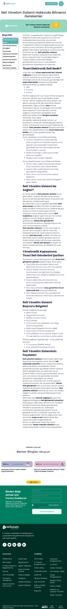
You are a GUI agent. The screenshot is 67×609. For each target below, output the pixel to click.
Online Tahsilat (56, 568)
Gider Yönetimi (56, 595)
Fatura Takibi (55, 586)
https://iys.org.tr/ (48, 422)
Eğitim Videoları (24, 566)
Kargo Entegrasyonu (55, 576)
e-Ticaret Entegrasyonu (39, 563)
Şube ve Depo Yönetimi (39, 586)
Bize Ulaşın (7, 562)
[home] (9, 3)
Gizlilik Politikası (24, 582)
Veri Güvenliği (8, 575)
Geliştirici (22, 578)
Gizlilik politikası (51, 607)
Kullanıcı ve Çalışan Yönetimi (57, 590)
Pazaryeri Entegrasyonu (55, 560)
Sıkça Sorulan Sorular (23, 570)
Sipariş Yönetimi (40, 578)
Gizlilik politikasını (54, 505)
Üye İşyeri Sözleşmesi (7, 579)
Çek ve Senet (39, 582)
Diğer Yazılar (33, 482)
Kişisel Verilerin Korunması (9, 585)
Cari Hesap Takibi (57, 571)
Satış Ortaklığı (24, 575)
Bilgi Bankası (23, 562)
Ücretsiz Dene (51, 4)
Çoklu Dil (37, 575)
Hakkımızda (7, 559)
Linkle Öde (22, 559)
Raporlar (37, 591)
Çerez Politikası (24, 585)
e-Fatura (53, 564)
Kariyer (5, 571)
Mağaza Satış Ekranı (55, 581)
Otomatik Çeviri (40, 571)
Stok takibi (38, 559)
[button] (61, 3)
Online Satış (39, 568)
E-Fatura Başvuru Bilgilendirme (10, 567)
